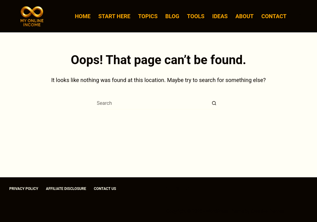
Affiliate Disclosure (66, 189)
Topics (147, 16)
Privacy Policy (23, 189)
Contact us (105, 189)
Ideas (219, 16)
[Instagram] (187, 189)
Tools (196, 16)
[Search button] (214, 103)
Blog (172, 16)
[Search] (299, 16)
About (245, 16)
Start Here (114, 16)
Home (82, 16)
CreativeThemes (268, 211)
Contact (273, 16)
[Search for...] (152, 103)
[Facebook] (168, 189)
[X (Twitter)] (178, 189)
